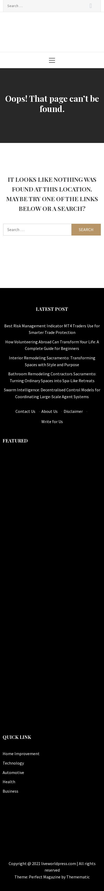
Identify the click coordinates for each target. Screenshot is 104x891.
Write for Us (52, 421)
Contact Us (25, 411)
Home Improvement (21, 753)
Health (9, 781)
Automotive (13, 772)
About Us (49, 411)
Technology (13, 763)
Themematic (78, 876)
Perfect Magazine (45, 876)
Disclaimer (73, 411)
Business (10, 791)
